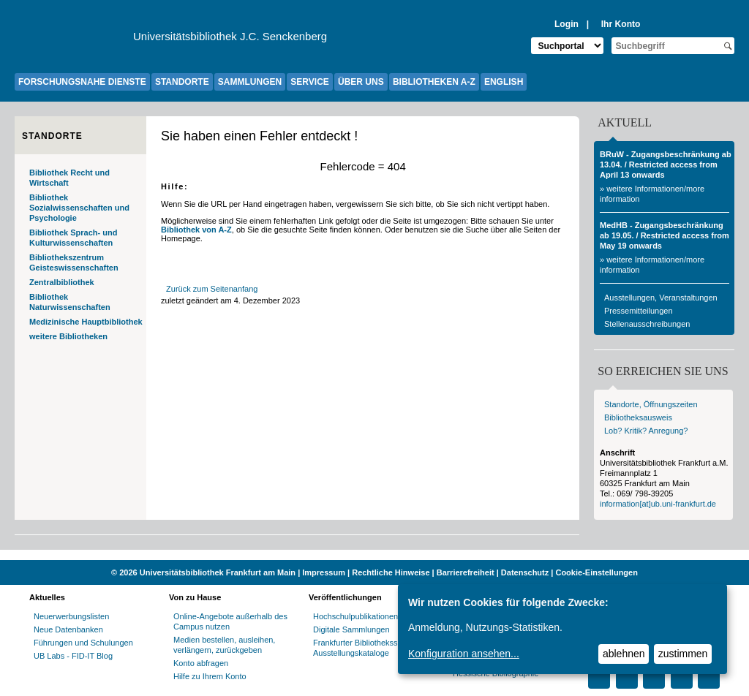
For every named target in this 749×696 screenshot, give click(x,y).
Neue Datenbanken (68, 629)
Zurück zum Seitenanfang (211, 288)
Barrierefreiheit (465, 572)
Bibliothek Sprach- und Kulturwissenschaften (73, 237)
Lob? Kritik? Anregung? (646, 430)
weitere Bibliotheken (68, 336)
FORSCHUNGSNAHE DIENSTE (82, 82)
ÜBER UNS (361, 82)
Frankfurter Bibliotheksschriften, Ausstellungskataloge (369, 647)
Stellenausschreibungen (647, 323)
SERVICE (309, 82)
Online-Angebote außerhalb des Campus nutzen (230, 621)
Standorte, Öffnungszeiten (651, 404)
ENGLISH (503, 82)
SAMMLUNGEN (250, 82)
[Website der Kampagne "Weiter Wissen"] (374, 555)
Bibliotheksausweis (638, 417)
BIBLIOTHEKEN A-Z (434, 82)
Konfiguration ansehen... (463, 653)
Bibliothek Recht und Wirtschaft (69, 177)
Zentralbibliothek (61, 282)
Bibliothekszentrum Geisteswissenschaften (73, 262)
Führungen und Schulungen (83, 642)
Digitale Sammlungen (351, 629)
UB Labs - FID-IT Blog (73, 655)
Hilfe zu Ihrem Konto (209, 676)
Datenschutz (525, 572)
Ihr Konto (621, 24)
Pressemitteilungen (638, 310)
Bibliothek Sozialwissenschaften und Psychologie (79, 207)
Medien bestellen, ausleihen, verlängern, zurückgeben (224, 644)
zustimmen (683, 653)
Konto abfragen (200, 663)
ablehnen (624, 653)
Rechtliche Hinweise (390, 572)
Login (566, 24)
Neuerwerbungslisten (71, 616)
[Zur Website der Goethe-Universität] (74, 40)
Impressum (323, 572)
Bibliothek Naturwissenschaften (69, 301)
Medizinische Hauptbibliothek (86, 321)
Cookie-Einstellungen (596, 572)
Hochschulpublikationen (355, 616)
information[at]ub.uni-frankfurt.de (658, 503)
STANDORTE (182, 82)
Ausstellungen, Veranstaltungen (661, 297)
